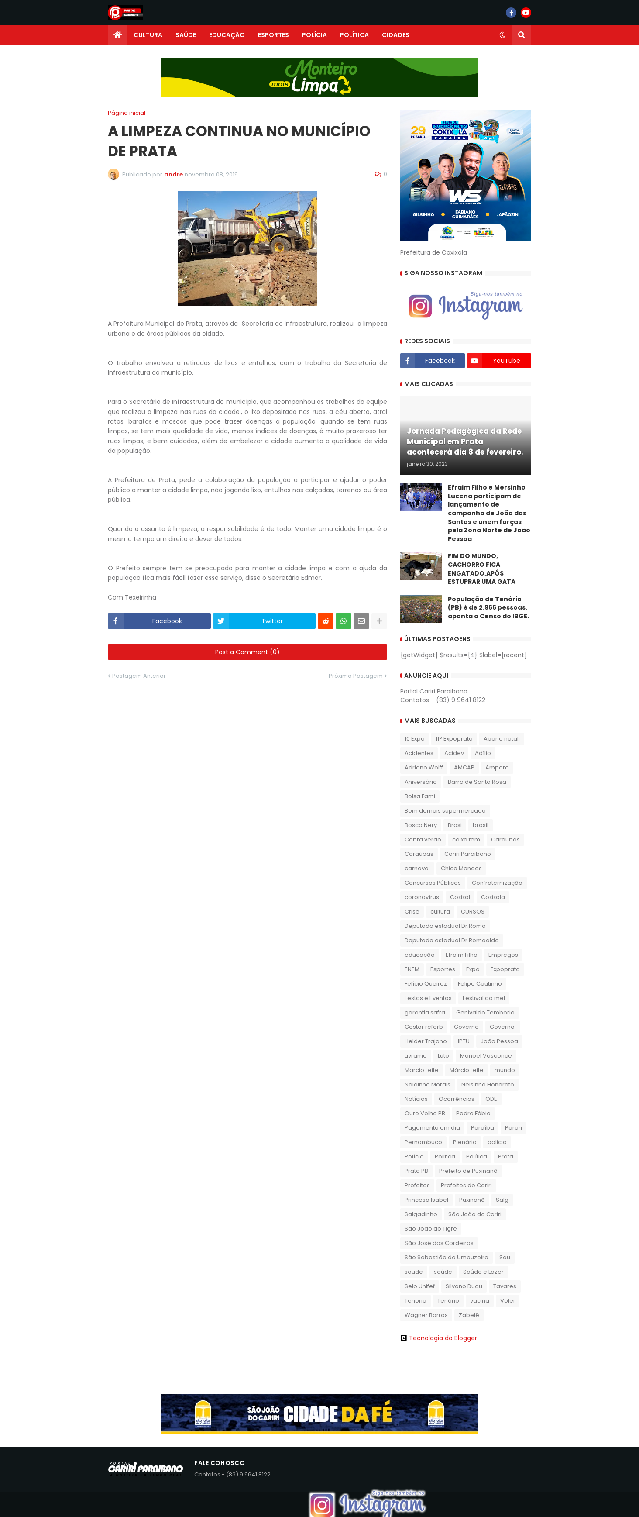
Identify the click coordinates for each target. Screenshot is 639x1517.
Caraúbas (419, 854)
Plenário (465, 1142)
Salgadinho (421, 1214)
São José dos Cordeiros (439, 1243)
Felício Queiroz (426, 983)
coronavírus (422, 897)
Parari (513, 1128)
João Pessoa (499, 1041)
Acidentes (419, 753)
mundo (505, 1070)
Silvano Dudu (464, 1286)
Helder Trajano (426, 1041)
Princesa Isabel (426, 1200)
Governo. (503, 1027)
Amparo (497, 767)
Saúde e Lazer (483, 1272)
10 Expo (415, 738)
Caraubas (505, 839)
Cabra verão (423, 839)
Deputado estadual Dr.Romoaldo (452, 940)
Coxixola (493, 897)
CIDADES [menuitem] (395, 35)
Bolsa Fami (420, 796)
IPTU (464, 1041)
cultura (440, 911)
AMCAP (464, 767)
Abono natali (502, 738)
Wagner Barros (426, 1315)
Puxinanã (472, 1200)
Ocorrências (456, 1099)
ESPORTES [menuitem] (273, 35)
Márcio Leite (467, 1070)
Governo (466, 1027)
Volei (507, 1300)
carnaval (417, 868)
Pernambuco (423, 1142)
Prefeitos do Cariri (466, 1185)
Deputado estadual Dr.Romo (445, 926)
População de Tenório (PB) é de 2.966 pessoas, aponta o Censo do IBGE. (488, 608)
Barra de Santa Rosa (477, 782)
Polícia (414, 1156)
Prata (505, 1156)
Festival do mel (484, 998)
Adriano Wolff (424, 767)
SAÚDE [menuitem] (185, 35)
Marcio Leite (422, 1070)
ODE (491, 1099)
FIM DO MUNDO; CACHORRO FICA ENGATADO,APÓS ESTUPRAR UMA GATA (481, 569)
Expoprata (505, 969)
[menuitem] (117, 35)
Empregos (503, 955)
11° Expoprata (454, 738)
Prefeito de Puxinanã (468, 1171)
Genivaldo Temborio (485, 1012)
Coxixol (460, 897)
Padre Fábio (473, 1113)
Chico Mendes (461, 868)
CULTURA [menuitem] (148, 35)
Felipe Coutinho (480, 983)
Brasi (455, 825)
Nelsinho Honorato (487, 1084)
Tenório (448, 1300)
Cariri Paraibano (467, 854)
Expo (473, 969)
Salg (502, 1200)
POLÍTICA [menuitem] (354, 35)
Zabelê (469, 1315)
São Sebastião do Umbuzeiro (446, 1257)
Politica (445, 1156)
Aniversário (421, 782)
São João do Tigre (431, 1228)
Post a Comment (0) (247, 652)
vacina (479, 1300)
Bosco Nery (421, 825)
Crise (412, 911)
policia (497, 1142)
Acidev (454, 753)
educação (420, 955)
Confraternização (497, 883)
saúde (443, 1272)
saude (414, 1272)
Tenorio (415, 1300)
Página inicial (126, 113)
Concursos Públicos (433, 883)
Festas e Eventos (428, 998)
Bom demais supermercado (445, 811)
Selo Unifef (420, 1286)
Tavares (504, 1286)
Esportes (442, 969)
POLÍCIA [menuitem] (314, 35)
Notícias (416, 1099)
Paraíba (482, 1128)
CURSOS (472, 911)
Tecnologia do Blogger (438, 1337)
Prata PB (416, 1171)
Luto (443, 1056)
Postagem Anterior (139, 676)
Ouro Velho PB (425, 1113)
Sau (504, 1257)
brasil (480, 825)
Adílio (483, 753)
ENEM (412, 969)
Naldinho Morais (427, 1084)
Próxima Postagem (356, 676)
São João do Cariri (475, 1214)
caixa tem (466, 839)
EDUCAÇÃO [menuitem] (227, 35)
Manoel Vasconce (486, 1056)
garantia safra (425, 1012)
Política (476, 1156)
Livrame (416, 1056)
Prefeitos (417, 1185)
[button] (502, 35)
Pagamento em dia (432, 1128)
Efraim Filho (462, 955)
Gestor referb (424, 1027)
